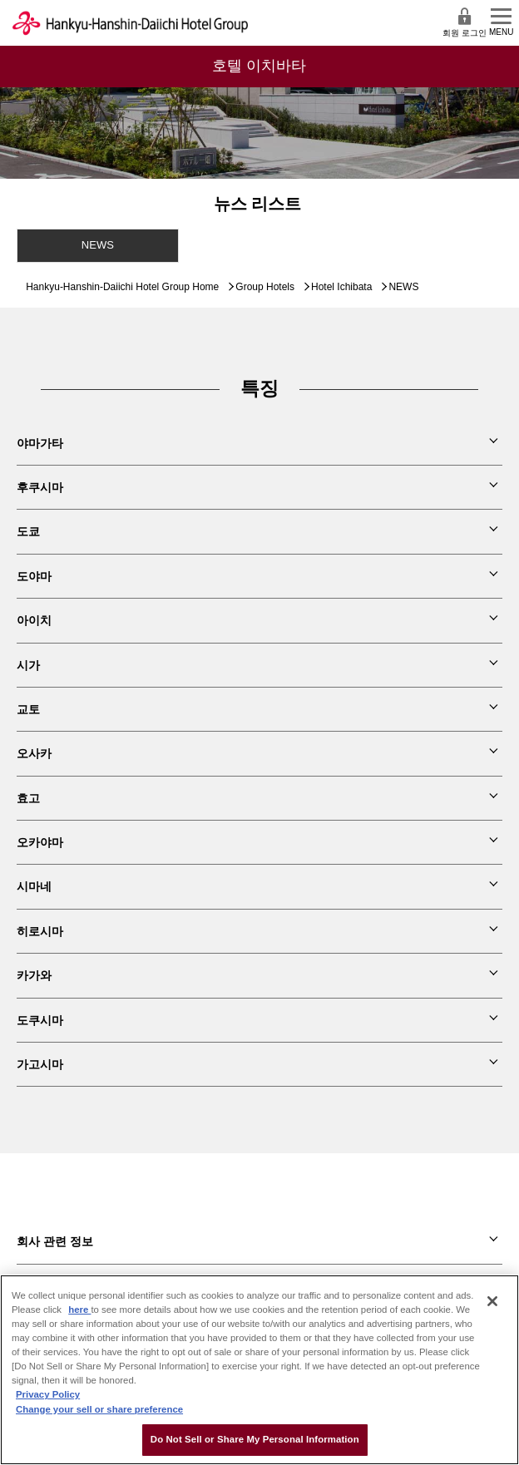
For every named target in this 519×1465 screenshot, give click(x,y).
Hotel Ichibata (341, 287)
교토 (28, 709)
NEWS (98, 245)
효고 (28, 798)
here (79, 1310)
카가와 (34, 975)
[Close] (492, 1301)
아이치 (34, 620)
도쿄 (28, 531)
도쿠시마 (40, 1020)
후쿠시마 (40, 487)
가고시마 (40, 1064)
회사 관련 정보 (55, 1241)
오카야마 (40, 842)
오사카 (34, 753)
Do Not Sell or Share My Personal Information (255, 1439)
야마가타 (40, 443)
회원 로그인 (464, 22)
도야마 (34, 576)
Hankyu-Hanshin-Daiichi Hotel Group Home (122, 287)
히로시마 (40, 931)
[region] (259, 1370)
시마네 (34, 886)
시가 (28, 665)
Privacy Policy (48, 1394)
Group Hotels (264, 287)
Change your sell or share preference (99, 1409)
